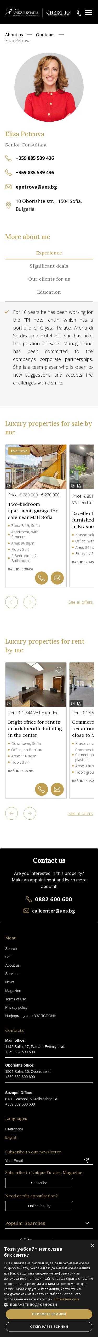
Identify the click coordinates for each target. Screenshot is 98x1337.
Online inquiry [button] (39, 1206)
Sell (8, 957)
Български (14, 1129)
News (9, 982)
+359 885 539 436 (35, 158)
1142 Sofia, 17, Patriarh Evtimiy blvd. (35, 1047)
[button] (49, 1304)
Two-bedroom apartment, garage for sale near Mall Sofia (32, 510)
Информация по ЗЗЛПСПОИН (30, 1016)
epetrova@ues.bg (36, 187)
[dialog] (49, 1288)
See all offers (80, 602)
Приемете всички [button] (49, 1314)
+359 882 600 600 (20, 1052)
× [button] (92, 1246)
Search (11, 949)
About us (14, 35)
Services (12, 974)
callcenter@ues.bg (53, 911)
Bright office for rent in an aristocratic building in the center (35, 728)
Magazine (13, 991)
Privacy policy (16, 1007)
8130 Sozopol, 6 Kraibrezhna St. (31, 1099)
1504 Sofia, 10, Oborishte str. (29, 1071)
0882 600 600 (53, 899)
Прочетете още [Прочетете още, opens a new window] (66, 1299)
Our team (45, 35)
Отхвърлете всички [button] (49, 1326)
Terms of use (15, 999)
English (11, 1137)
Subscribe (39, 1183)
